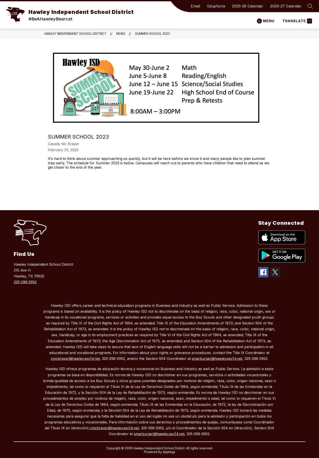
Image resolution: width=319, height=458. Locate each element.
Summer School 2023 (152, 33)
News (120, 33)
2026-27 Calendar (286, 6)
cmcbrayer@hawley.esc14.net (75, 358)
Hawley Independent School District (75, 33)
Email (195, 6)
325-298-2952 (25, 282)
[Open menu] (265, 21)
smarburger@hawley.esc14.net (217, 358)
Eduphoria (216, 6)
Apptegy (169, 452)
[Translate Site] (296, 21)
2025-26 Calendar (247, 6)
